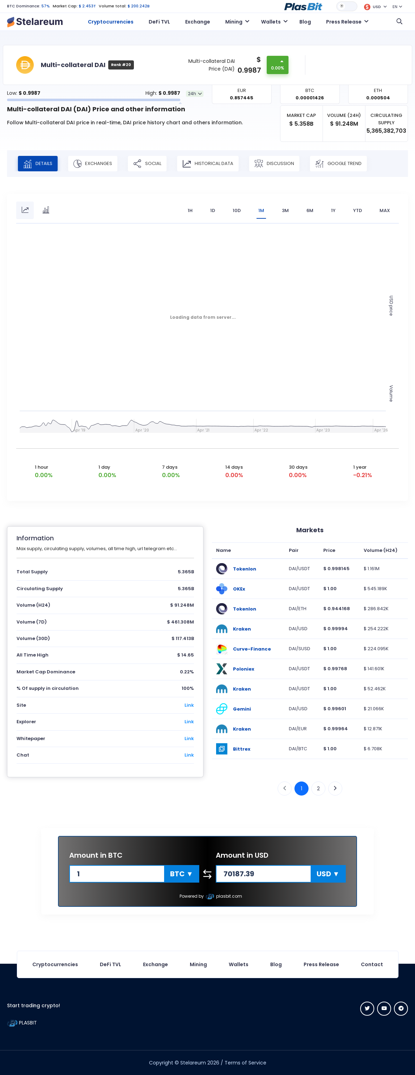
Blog (305, 21)
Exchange (197, 21)
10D (237, 210)
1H (190, 210)
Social (147, 164)
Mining (198, 964)
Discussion (274, 164)
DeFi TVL (159, 21)
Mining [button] (233, 21)
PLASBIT (22, 1022)
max (385, 210)
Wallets (238, 964)
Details (37, 164)
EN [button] (395, 6)
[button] (303, 6)
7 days (169, 467)
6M (309, 210)
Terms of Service (245, 1062)
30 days (298, 467)
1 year (360, 467)
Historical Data (207, 164)
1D (212, 210)
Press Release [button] (344, 21)
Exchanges (92, 164)
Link (189, 705)
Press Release (321, 964)
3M (285, 210)
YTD (357, 210)
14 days (234, 467)
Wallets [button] (271, 21)
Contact (372, 964)
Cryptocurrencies (111, 21)
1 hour (41, 467)
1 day (104, 467)
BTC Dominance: (23, 6)
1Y (333, 210)
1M (261, 210)
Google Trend (338, 164)
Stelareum (193, 1062)
